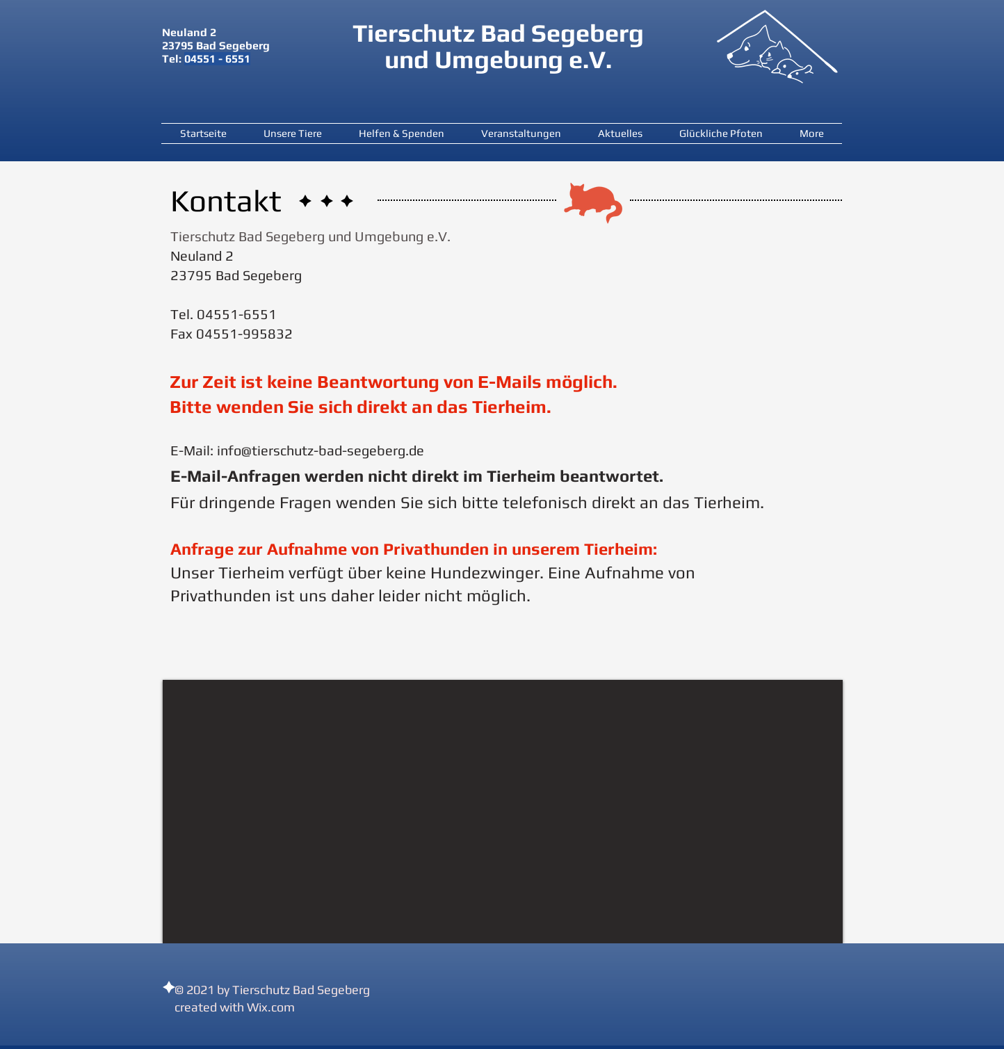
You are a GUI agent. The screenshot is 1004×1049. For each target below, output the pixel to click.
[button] (292, 133)
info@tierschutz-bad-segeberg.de (320, 450)
